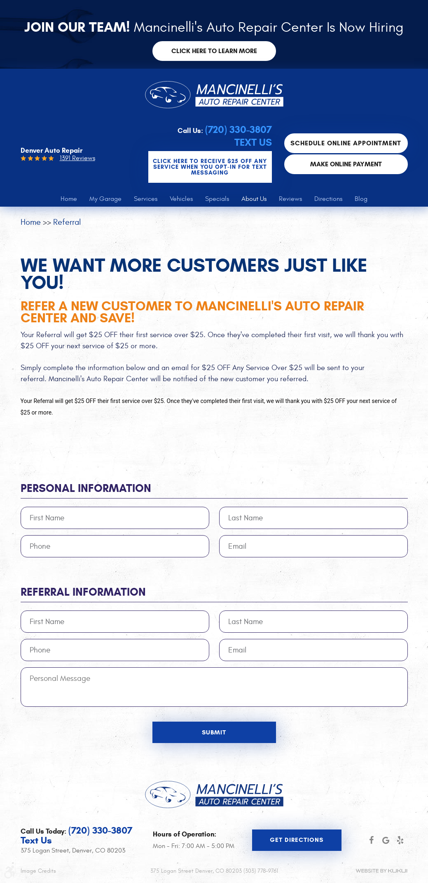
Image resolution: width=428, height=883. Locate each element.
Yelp (400, 840)
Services (145, 199)
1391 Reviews (77, 158)
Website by (381, 871)
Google (386, 840)
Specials (217, 199)
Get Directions (296, 839)
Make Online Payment (346, 164)
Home (69, 199)
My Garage (105, 199)
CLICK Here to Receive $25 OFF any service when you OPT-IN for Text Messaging (210, 167)
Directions (328, 199)
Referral (67, 222)
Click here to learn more (214, 51)
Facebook (371, 840)
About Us (254, 199)
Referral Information (83, 592)
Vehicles (181, 199)
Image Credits (38, 870)
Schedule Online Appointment (345, 143)
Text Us (253, 142)
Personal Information (86, 488)
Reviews (290, 199)
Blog (361, 199)
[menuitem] (69, 199)
